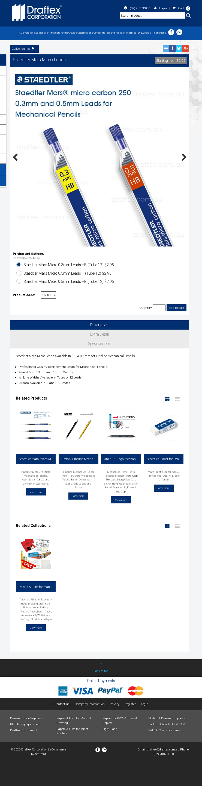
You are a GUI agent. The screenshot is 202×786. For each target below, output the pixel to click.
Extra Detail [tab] (99, 358)
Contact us (62, 728)
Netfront (40, 778)
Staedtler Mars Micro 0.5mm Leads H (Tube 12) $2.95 (67, 297)
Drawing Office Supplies (26, 742)
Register (130, 728)
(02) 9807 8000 (137, 8)
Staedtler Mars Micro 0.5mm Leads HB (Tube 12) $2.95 (69, 306)
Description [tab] (99, 349)
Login (160, 8)
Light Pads (109, 753)
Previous (18, 164)
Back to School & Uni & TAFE (167, 748)
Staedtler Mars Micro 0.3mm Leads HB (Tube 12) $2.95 (69, 289)
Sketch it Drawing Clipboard (167, 742)
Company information (90, 728)
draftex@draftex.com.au (163, 774)
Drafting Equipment (23, 754)
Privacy (114, 728)
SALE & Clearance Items (165, 754)
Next (182, 164)
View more (36, 516)
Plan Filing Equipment (25, 748)
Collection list (24, 49)
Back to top (101, 695)
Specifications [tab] (99, 368)
